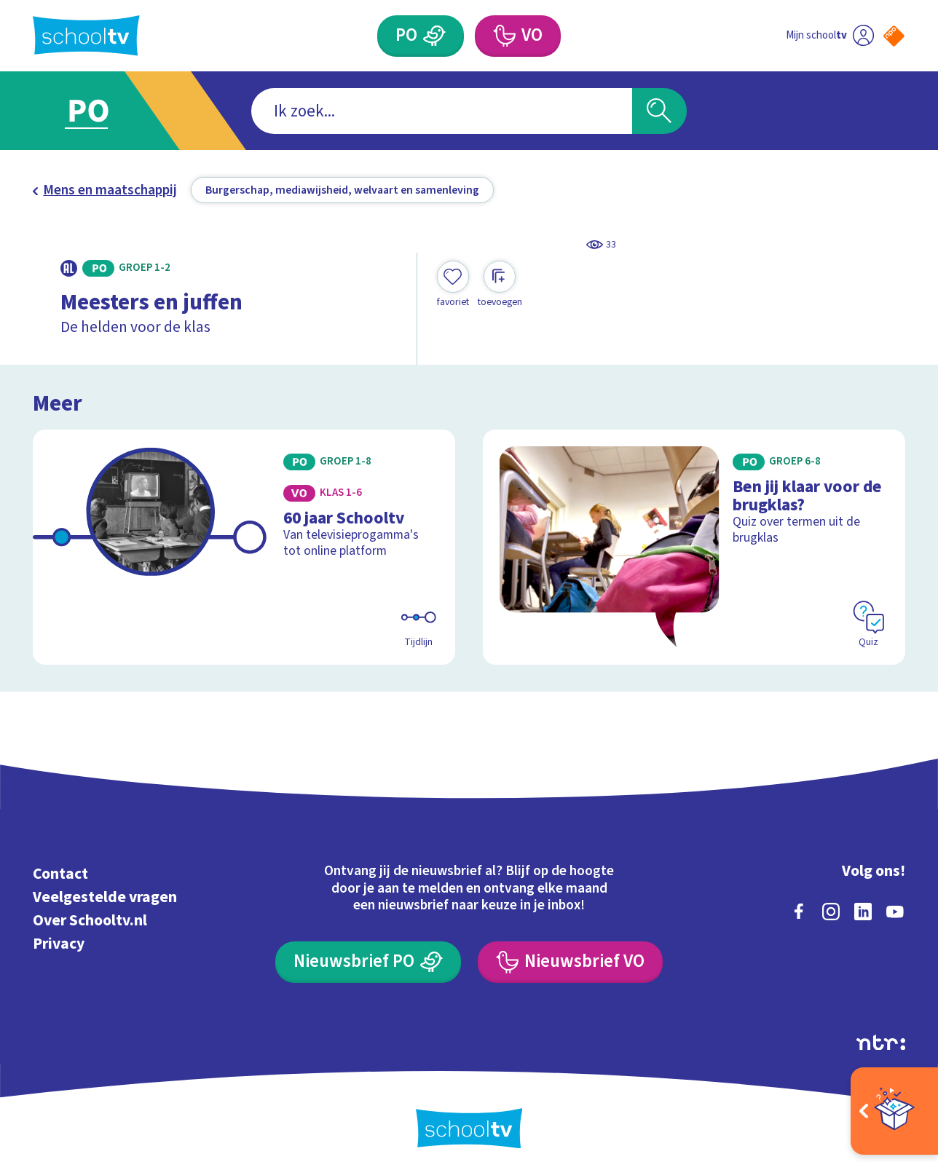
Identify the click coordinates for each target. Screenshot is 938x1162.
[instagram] (831, 912)
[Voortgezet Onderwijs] (518, 36)
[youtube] (895, 912)
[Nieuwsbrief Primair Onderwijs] (368, 962)
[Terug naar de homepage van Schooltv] (86, 35)
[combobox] (441, 111)
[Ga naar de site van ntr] (880, 1043)
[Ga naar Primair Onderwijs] (104, 110)
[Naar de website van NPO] (894, 36)
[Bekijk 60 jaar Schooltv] (244, 547)
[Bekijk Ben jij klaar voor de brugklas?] (694, 547)
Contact (60, 874)
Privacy (58, 944)
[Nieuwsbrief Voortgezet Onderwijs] (570, 962)
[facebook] (799, 912)
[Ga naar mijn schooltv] (830, 36)
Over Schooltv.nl (90, 920)
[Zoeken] (659, 111)
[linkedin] (863, 912)
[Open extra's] (894, 1111)
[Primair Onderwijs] (420, 36)
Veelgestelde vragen (105, 897)
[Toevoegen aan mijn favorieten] (453, 285)
